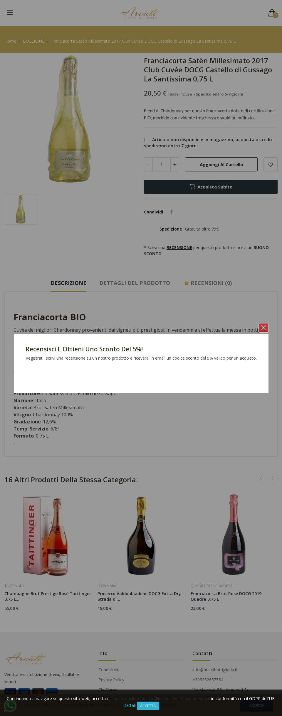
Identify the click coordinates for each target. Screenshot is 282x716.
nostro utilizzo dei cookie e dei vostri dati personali (162, 698)
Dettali (129, 705)
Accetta (148, 705)
